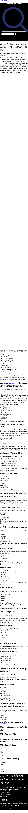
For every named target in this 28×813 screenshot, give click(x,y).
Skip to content (3, 0)
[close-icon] (1, 38)
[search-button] (15, 34)
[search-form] (7, 34)
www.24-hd (3, 723)
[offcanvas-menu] (14, 36)
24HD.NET (13, 383)
